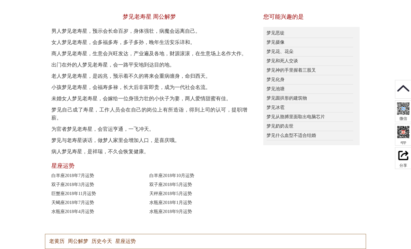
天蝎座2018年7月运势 (72, 202)
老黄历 (57, 241)
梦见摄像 (275, 42)
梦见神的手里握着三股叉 (291, 70)
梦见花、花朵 (280, 51)
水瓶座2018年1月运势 (170, 202)
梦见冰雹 (275, 107)
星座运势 (125, 241)
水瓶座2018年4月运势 (72, 211)
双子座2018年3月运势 (72, 184)
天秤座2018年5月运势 (170, 193)
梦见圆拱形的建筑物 (287, 98)
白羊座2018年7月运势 (72, 175)
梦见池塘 (275, 88)
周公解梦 (78, 241)
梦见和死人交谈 (282, 60)
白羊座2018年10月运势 (171, 175)
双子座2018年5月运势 (170, 184)
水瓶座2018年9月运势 (170, 211)
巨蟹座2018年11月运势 (73, 193)
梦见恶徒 (275, 33)
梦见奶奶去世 (280, 126)
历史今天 (102, 241)
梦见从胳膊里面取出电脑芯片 (296, 116)
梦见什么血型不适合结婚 (291, 135)
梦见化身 (275, 79)
